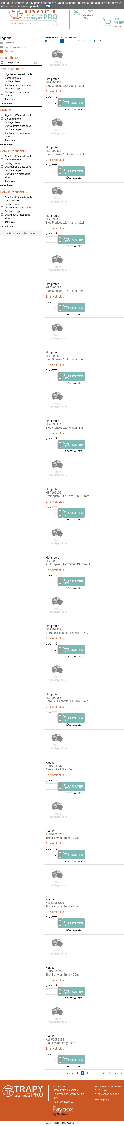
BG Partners (72, 1123)
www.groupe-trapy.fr (103, 1100)
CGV (55, 1098)
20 (84, 41)
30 (89, 41)
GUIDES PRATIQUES (62, 1086)
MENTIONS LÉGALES (63, 1102)
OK (48, 6)
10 (78, 41)
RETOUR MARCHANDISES (65, 1090)
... (72, 41)
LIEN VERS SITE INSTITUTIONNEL (69, 1094)
